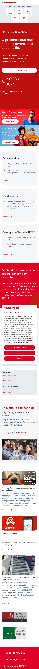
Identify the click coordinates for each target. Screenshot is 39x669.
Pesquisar (7, 392)
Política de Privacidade (20, 342)
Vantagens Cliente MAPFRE (19, 232)
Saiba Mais (7, 381)
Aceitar (19, 359)
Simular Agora (19, 70)
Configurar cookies (19, 347)
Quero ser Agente (19, 432)
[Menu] (36, 2)
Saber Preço (10, 142)
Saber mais (6, 510)
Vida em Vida (11, 158)
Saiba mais (10, 121)
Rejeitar (19, 353)
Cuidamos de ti (12, 196)
